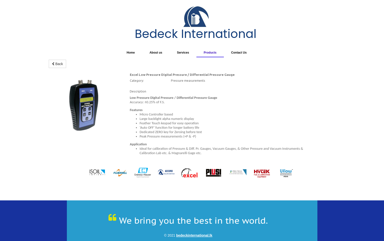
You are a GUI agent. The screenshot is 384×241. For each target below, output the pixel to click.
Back (57, 64)
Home (131, 52)
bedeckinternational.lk (194, 235)
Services (183, 52)
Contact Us (239, 52)
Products (210, 52)
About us (155, 52)
